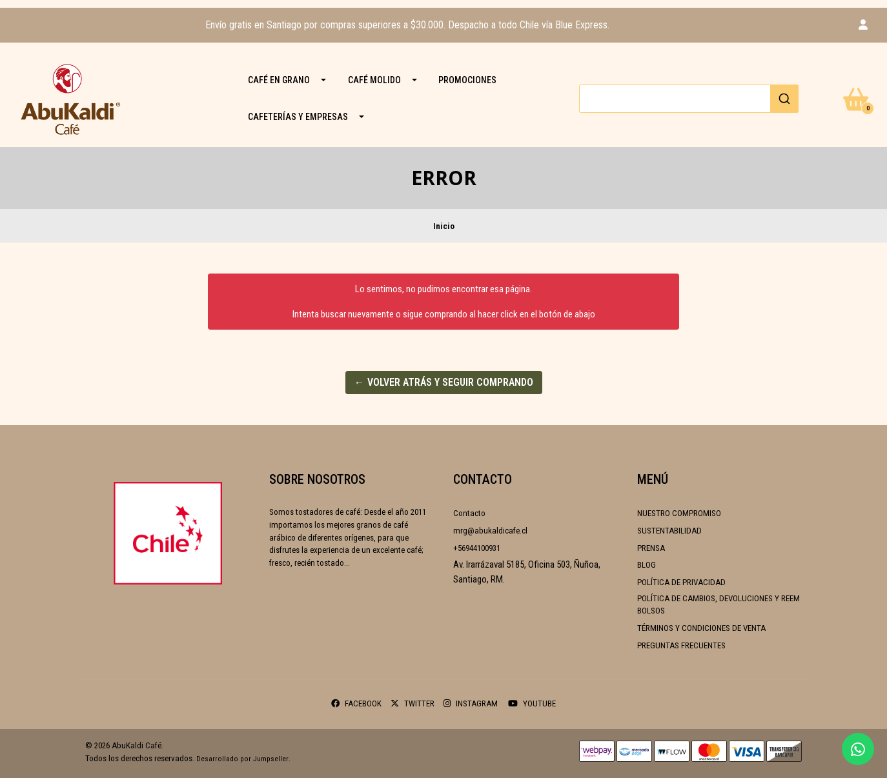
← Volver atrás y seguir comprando (443, 382)
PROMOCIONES (467, 80)
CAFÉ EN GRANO (279, 80)
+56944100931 (476, 548)
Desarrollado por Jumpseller (242, 758)
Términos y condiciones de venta (701, 628)
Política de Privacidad (681, 582)
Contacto (469, 513)
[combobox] (689, 99)
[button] (863, 25)
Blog (646, 565)
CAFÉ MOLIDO (374, 80)
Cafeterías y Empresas (298, 117)
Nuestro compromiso (679, 513)
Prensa (651, 548)
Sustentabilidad (669, 530)
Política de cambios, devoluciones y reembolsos (718, 604)
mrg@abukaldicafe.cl (490, 530)
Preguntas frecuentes (681, 645)
